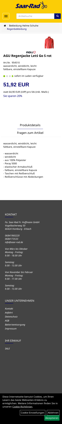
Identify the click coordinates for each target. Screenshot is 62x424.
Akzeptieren (52, 418)
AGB (7, 320)
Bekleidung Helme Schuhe (23, 25)
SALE (7, 348)
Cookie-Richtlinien (22, 406)
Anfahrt (9, 312)
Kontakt (9, 308)
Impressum (11, 328)
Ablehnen (53, 412)
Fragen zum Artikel (30, 133)
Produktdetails (30, 125)
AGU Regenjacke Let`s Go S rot (27, 55)
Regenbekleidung (17, 28)
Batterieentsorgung (15, 324)
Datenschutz (11, 316)
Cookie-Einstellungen (32, 412)
